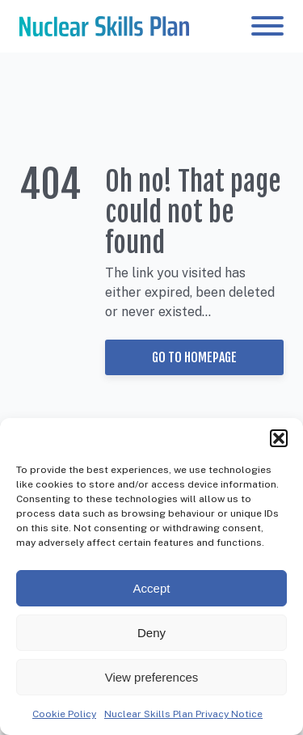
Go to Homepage (194, 357)
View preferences (152, 677)
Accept (151, 588)
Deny (151, 633)
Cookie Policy (64, 714)
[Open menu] (267, 26)
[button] (279, 438)
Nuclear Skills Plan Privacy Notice (183, 714)
